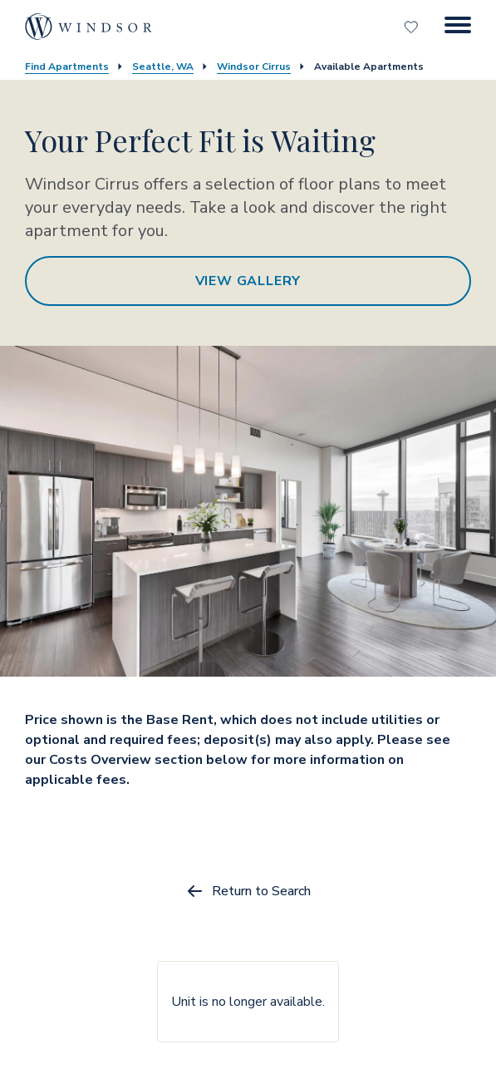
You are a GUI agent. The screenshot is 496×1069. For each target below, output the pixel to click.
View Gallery (248, 281)
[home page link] (88, 26)
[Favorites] (413, 27)
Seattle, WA (163, 66)
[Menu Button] (457, 27)
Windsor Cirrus (254, 66)
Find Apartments (67, 66)
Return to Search (248, 891)
